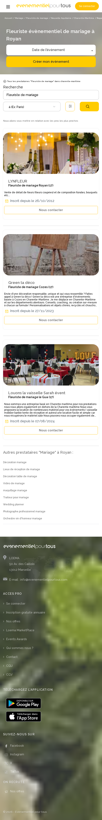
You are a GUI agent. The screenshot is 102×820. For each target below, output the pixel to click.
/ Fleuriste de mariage (36, 18)
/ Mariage (18, 18)
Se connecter (87, 6)
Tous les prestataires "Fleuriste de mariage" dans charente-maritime (41, 81)
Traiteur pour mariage (16, 497)
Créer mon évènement (51, 62)
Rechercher (88, 106)
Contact (12, 657)
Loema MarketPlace (20, 630)
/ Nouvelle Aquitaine (60, 18)
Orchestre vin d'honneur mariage (22, 518)
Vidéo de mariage (14, 483)
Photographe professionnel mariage (24, 511)
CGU (9, 665)
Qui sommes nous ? (19, 648)
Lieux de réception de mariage (21, 469)
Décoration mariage (15, 462)
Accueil (8, 18)
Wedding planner (13, 504)
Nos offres (13, 621)
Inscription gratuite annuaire (25, 612)
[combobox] (32, 106)
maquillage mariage (15, 490)
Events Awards (16, 639)
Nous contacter (51, 210)
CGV (9, 674)
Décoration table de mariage (20, 476)
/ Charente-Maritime (83, 18)
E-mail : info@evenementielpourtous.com (38, 579)
